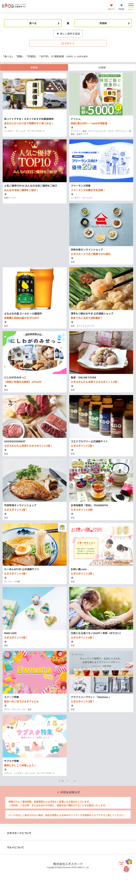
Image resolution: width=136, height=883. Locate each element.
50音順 (102, 67)
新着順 (34, 67)
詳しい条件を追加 (68, 33)
